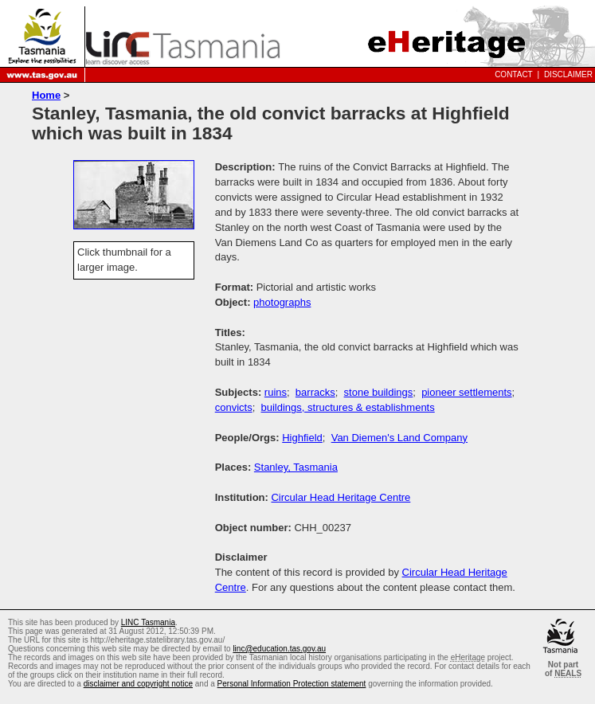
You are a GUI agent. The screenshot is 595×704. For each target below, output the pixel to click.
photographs (282, 302)
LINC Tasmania (148, 622)
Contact (514, 74)
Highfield (302, 438)
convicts (233, 407)
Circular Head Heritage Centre (340, 497)
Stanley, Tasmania (296, 467)
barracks (315, 392)
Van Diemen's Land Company (399, 438)
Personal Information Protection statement (291, 683)
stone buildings (378, 392)
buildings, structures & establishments (348, 407)
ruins (275, 392)
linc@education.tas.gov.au (279, 648)
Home (46, 95)
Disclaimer (568, 74)
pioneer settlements (466, 392)
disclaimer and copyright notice (138, 683)
